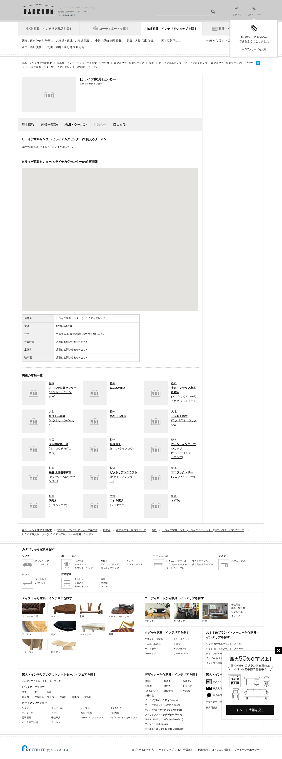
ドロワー (177, 644)
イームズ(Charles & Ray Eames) (161, 700)
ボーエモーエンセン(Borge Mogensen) (164, 729)
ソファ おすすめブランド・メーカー (224, 644)
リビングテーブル (175, 568)
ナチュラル (34, 646)
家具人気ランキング (223, 688)
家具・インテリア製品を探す (53, 28)
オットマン (80, 564)
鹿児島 (80, 47)
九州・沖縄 (54, 47)
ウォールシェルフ (182, 653)
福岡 (66, 47)
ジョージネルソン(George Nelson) (162, 705)
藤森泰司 (168, 690)
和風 (121, 628)
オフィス (235, 615)
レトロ (63, 610)
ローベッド (150, 653)
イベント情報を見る (250, 710)
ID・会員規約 (185, 749)
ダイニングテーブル (176, 560)
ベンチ (130, 560)
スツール (79, 560)
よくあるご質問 (221, 749)
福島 (87, 40)
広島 (169, 40)
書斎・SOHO (238, 608)
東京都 (25, 697)
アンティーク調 (34, 610)
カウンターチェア (84, 568)
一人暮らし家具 (153, 644)
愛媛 (39, 47)
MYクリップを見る (255, 49)
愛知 (106, 40)
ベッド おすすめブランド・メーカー (224, 648)
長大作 (148, 686)
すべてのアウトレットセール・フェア (41, 681)
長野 (118, 40)
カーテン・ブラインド (92, 717)
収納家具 (114, 713)
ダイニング (186, 612)
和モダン (63, 646)
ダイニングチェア (110, 564)
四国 (24, 47)
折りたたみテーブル (202, 564)
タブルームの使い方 (143, 749)
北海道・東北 (64, 40)
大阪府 (63, 697)
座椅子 (104, 560)
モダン (63, 628)
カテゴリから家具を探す (38, 549)
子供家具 (55, 717)
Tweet (250, 62)
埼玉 (47, 40)
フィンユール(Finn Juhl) (157, 724)
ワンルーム (237, 612)
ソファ (25, 708)
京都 (150, 40)
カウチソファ (42, 560)
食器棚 (104, 583)
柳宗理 (148, 681)
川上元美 (187, 686)
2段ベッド (40, 583)
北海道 (79, 40)
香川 (32, 47)
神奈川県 (39, 697)
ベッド (54, 713)
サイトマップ (166, 749)
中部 (98, 40)
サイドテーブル (200, 560)
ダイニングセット (119, 708)
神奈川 (40, 40)
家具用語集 (211, 707)
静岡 (112, 40)
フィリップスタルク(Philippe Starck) (163, 714)
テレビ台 (79, 579)
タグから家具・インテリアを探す (167, 632)
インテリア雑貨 (30, 722)
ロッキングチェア (110, 568)
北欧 (92, 610)
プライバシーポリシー (246, 749)
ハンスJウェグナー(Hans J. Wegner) (163, 710)
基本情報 (28, 124)
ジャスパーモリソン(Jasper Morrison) (164, 719)
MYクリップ (254, 11)
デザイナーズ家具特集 (217, 701)
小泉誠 (186, 690)
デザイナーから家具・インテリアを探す (171, 674)
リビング (157, 612)
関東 (24, 40)
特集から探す (215, 40)
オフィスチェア (135, 564)
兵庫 (144, 40)
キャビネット (81, 586)
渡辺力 (167, 686)
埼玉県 (50, 697)
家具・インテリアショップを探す (174, 28)
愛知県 (88, 697)
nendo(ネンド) (152, 690)
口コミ (120, 124)
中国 (161, 40)
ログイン (237, 11)
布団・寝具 (86, 713)
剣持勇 (167, 681)
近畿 (129, 40)
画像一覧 (49, 124)
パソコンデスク (239, 560)
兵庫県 (75, 697)
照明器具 (26, 717)
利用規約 (203, 749)
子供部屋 (235, 604)
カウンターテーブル (176, 564)
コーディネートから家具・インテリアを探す (174, 598)
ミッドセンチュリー (121, 610)
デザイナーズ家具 (154, 639)
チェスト (79, 583)
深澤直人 (187, 681)
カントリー (92, 628)
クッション (57, 722)
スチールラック (181, 639)
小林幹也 (149, 695)
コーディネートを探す (114, 28)
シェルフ (105, 586)
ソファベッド (42, 564)
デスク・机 (27, 713)
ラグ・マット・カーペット (123, 717)
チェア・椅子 (58, 708)
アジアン (34, 628)
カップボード (180, 648)
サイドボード (151, 648)
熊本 (72, 47)
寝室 (215, 612)
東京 (32, 40)
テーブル (85, 708)
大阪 (137, 40)
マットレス (41, 579)
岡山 (175, 40)
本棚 (103, 579)
